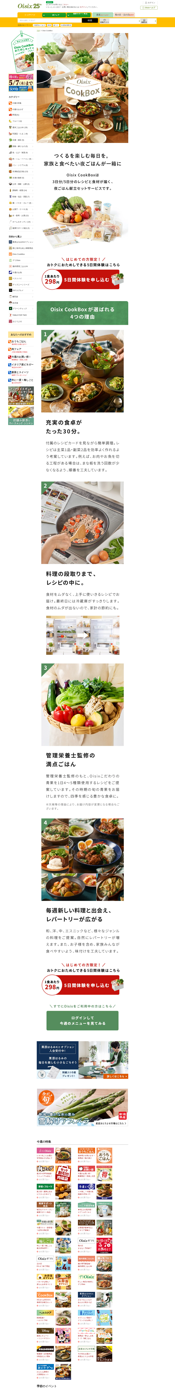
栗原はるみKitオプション (21, 241)
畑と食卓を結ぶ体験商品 (21, 248)
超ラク (55, 25)
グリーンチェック (18, 308)
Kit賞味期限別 (66, 25)
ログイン (149, 3)
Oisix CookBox (17, 254)
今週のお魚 (15, 272)
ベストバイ (15, 278)
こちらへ (65, 4)
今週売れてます (39, 25)
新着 (49, 25)
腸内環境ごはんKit (18, 266)
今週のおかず (17, 109)
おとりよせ (15, 321)
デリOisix (14, 260)
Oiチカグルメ (16, 290)
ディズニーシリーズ (19, 284)
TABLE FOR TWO (18, 315)
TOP (38, 30)
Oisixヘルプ (148, 7)
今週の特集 (16, 103)
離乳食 (13, 296)
